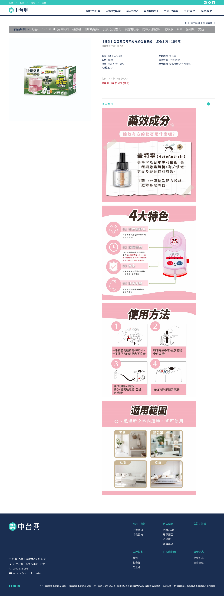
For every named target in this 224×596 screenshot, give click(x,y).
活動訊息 (199, 557)
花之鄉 (136, 567)
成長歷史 (138, 534)
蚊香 (35, 29)
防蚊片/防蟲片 (151, 29)
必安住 (136, 562)
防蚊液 (168, 29)
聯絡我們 (206, 11)
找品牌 (167, 539)
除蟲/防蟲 (168, 529)
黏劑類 (190, 29)
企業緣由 (138, 529)
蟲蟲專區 (208, 23)
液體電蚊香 (131, 29)
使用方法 (107, 104)
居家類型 (168, 534)
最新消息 (189, 11)
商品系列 (195, 23)
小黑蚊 (173, 59)
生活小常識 (171, 11)
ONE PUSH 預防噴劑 (55, 29)
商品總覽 (132, 11)
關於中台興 (93, 11)
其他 (201, 29)
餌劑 (179, 29)
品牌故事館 (113, 11)
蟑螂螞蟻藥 (91, 29)
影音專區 (199, 562)
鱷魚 (110, 59)
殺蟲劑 (76, 29)
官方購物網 (150, 11)
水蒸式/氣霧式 (111, 29)
